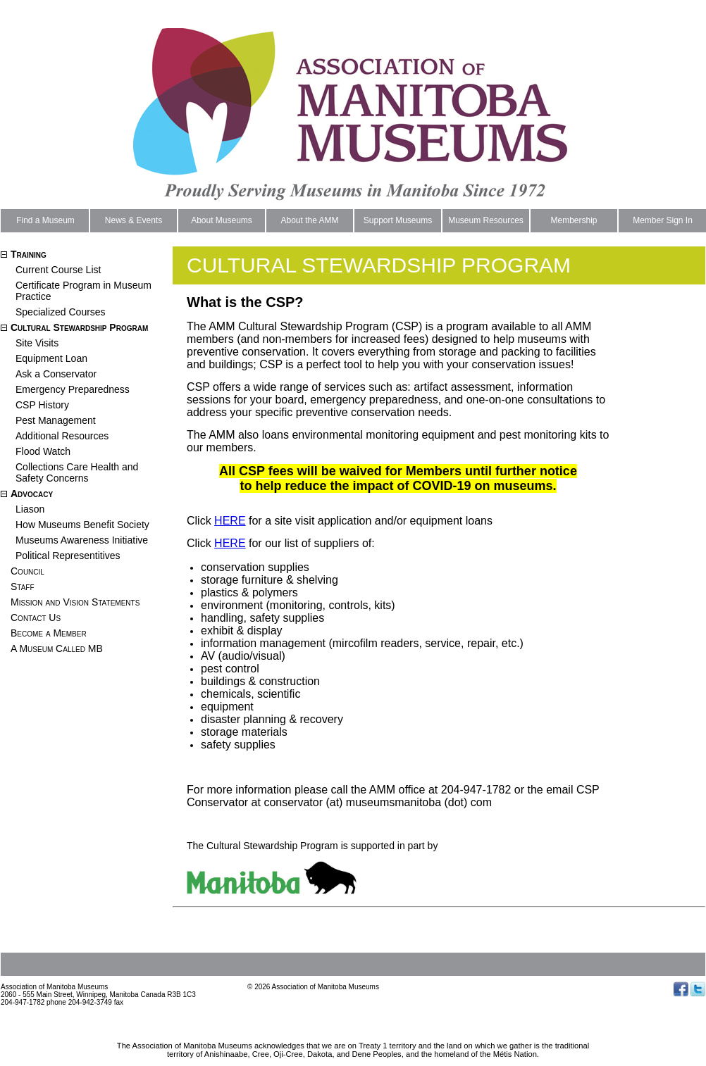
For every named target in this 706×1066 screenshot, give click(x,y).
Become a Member (49, 633)
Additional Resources (62, 435)
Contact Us (36, 617)
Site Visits (37, 343)
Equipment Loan (51, 358)
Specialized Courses (61, 312)
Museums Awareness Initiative (82, 540)
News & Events (133, 220)
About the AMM (309, 220)
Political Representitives (68, 555)
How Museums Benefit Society (82, 524)
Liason (30, 509)
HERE (229, 521)
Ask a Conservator (56, 374)
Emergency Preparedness (73, 389)
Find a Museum (45, 220)
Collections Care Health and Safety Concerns (77, 472)
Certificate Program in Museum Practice (83, 291)
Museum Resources (486, 220)
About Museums (221, 220)
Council (27, 571)
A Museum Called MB (57, 648)
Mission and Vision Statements (75, 602)
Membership (573, 220)
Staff (23, 586)
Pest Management (56, 420)
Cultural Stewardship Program (79, 327)
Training (29, 254)
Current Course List (58, 269)
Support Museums (398, 220)
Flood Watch (43, 451)
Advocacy (32, 493)
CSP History (42, 404)
